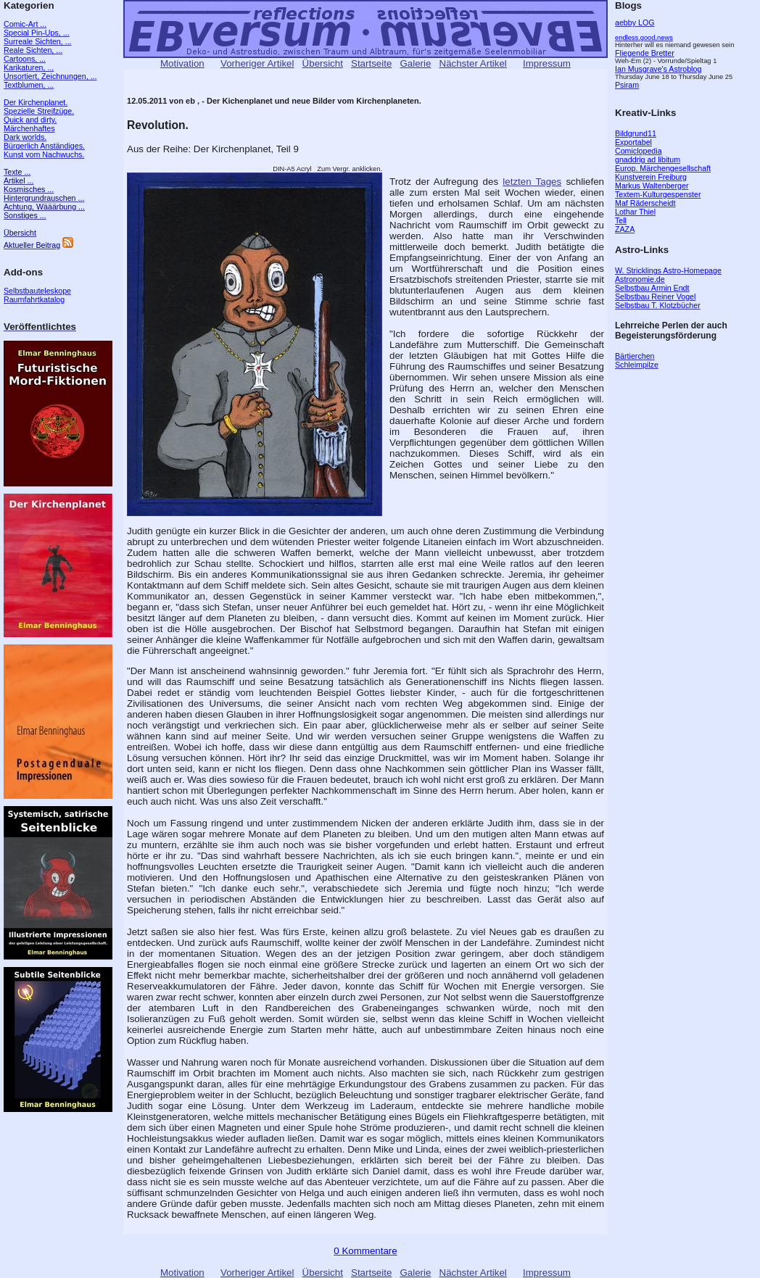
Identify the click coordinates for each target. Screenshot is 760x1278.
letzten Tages (532, 181)
